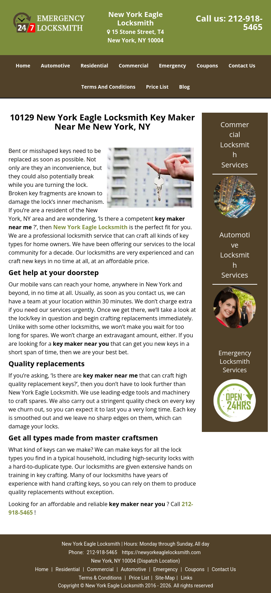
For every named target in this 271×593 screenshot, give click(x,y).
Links (186, 578)
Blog (184, 86)
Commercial (134, 65)
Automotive (55, 65)
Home (23, 65)
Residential (94, 65)
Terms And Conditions (108, 86)
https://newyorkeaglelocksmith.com (161, 552)
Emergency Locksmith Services (234, 361)
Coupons (207, 65)
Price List (157, 86)
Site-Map (165, 578)
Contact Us (242, 65)
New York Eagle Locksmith (90, 227)
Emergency (172, 65)
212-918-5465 (245, 22)
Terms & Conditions (100, 578)
